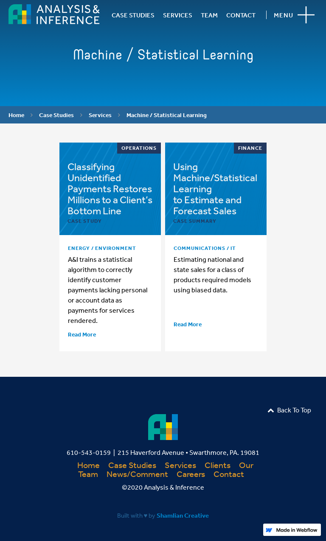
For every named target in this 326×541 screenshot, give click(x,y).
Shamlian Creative (183, 515)
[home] (54, 14)
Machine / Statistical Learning (166, 115)
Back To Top (289, 410)
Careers (191, 474)
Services (100, 115)
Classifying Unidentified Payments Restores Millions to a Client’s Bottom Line (109, 188)
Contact (229, 474)
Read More (82, 334)
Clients (217, 465)
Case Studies (56, 115)
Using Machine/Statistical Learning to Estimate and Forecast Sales (215, 188)
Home (16, 115)
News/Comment (137, 474)
